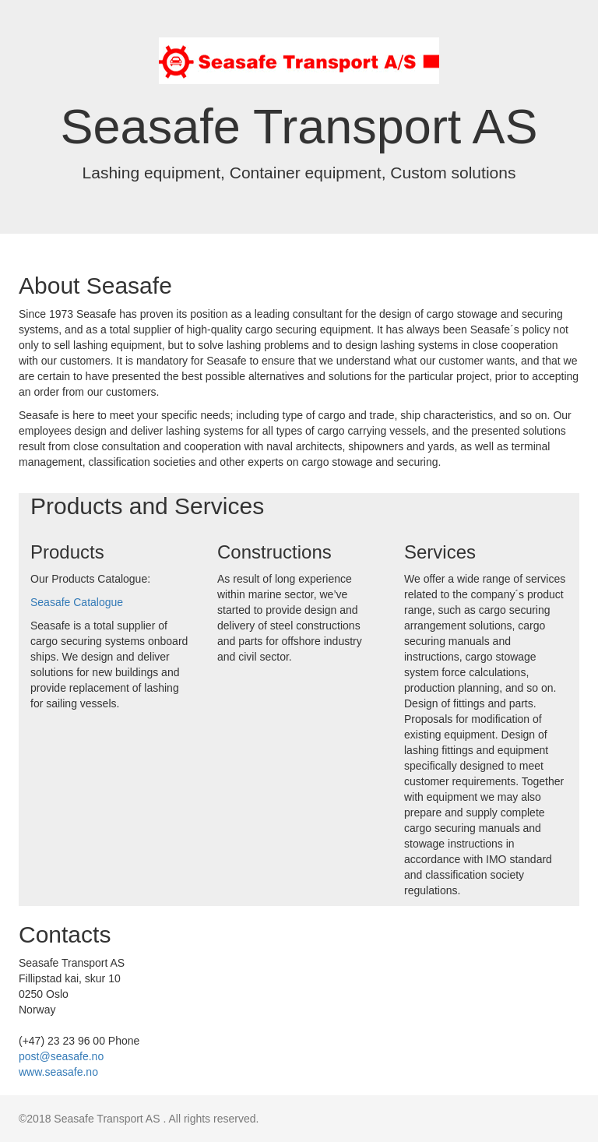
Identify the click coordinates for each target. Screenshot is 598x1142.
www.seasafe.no (58, 1072)
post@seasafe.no (61, 1056)
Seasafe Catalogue (76, 602)
